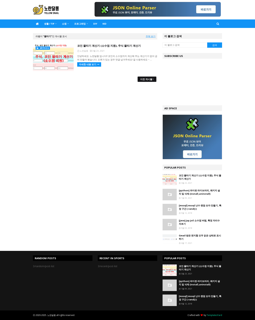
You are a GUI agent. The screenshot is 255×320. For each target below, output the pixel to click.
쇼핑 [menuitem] (64, 23)
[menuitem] (37, 23)
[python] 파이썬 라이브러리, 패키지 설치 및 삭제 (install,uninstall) (199, 192)
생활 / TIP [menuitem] (49, 23)
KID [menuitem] (104, 23)
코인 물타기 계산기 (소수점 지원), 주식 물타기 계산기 (109, 45)
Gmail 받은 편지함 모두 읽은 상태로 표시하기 (200, 237)
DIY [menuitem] (95, 23)
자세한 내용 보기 (87, 64)
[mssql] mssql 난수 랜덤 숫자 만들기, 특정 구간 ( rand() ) (200, 207)
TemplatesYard (214, 315)
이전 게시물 (146, 79)
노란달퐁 (84, 50)
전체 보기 (150, 36)
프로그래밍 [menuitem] (80, 23)
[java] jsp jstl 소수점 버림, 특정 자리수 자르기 (199, 222)
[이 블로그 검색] (185, 45)
